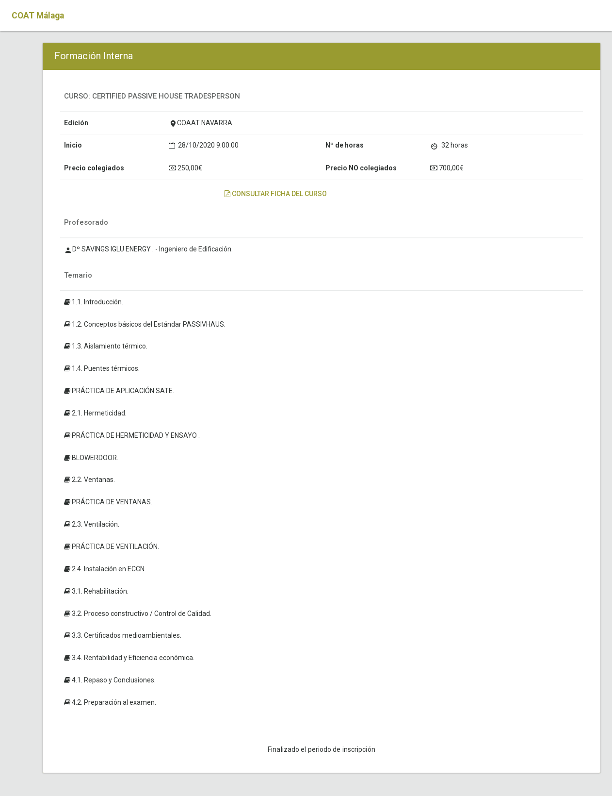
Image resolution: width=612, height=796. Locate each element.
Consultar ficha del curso (276, 194)
